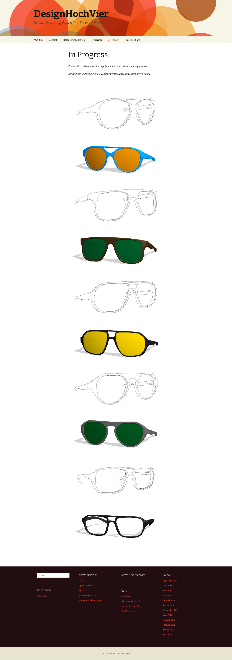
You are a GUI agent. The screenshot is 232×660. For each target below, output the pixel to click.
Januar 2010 (168, 634)
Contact (53, 39)
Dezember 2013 (170, 600)
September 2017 (170, 580)
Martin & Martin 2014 (88, 595)
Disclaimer (97, 39)
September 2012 (170, 610)
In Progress (113, 39)
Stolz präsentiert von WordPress (116, 653)
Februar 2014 (169, 595)
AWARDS (38, 39)
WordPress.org (128, 611)
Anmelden (125, 596)
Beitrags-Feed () (130, 601)
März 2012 (167, 615)
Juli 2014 (167, 590)
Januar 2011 (168, 629)
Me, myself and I (133, 39)
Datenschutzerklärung (74, 39)
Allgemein (41, 595)
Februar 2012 (169, 619)
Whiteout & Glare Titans (90, 600)
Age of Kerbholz (86, 585)
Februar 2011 (169, 624)
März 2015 (167, 585)
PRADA (82, 590)
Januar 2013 (168, 605)
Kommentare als (131, 606)
